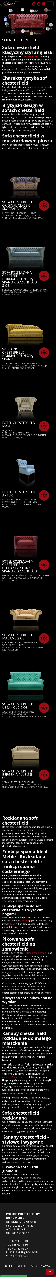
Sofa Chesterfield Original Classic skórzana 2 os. (17, 205)
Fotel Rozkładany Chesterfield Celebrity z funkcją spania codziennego (19, 566)
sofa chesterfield (30, 56)
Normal (25, 920)
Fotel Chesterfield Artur (18, 493)
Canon (13, 923)
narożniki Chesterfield (13, 1076)
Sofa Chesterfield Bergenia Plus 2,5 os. (17, 774)
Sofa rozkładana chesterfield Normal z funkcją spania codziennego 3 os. (19, 279)
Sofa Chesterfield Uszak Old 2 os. (17, 706)
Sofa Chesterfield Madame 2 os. (17, 636)
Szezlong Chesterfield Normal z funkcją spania (17, 354)
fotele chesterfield (36, 952)
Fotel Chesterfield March (18, 424)
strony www (40, 1266)
